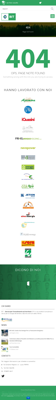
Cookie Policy (32, 390)
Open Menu (52, 16)
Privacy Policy (24, 390)
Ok (28, 397)
